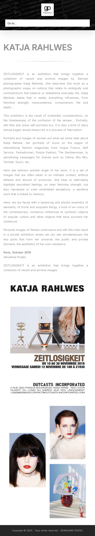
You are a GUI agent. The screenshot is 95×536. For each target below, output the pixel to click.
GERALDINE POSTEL (72, 530)
